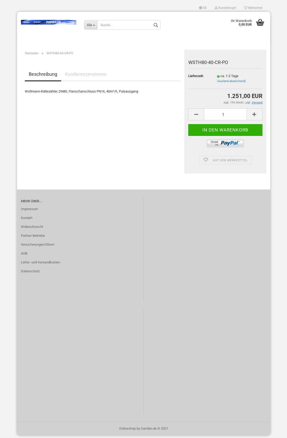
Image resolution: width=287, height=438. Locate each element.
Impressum (29, 212)
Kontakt (26, 221)
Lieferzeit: (196, 78)
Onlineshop (127, 431)
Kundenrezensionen (86, 77)
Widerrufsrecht (32, 229)
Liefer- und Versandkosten (40, 265)
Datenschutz (30, 274)
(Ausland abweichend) (231, 83)
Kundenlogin (225, 8)
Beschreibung (43, 77)
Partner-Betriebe (33, 238)
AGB (24, 256)
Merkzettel (253, 8)
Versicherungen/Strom (37, 247)
